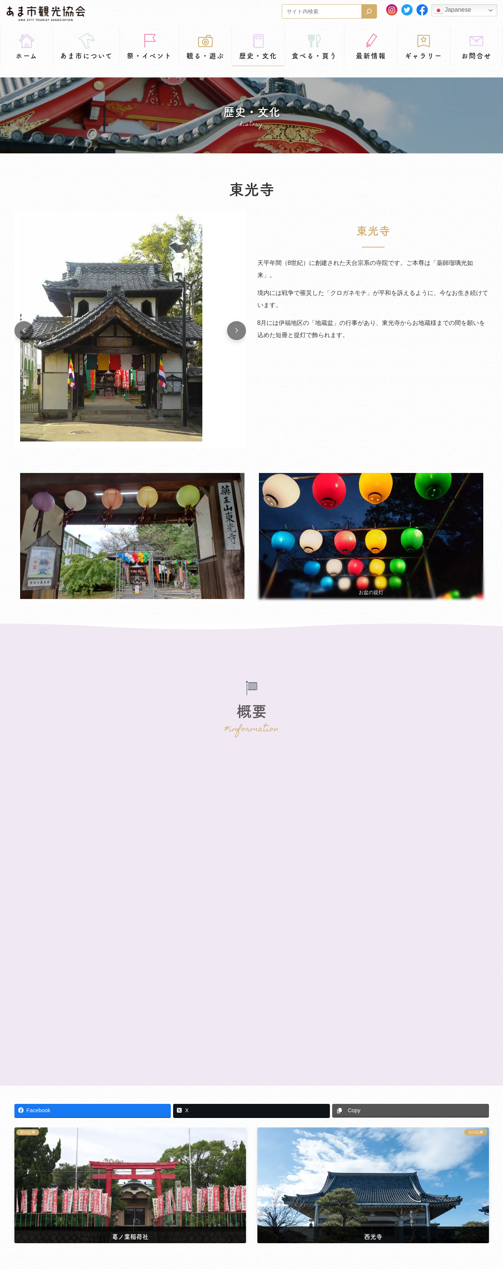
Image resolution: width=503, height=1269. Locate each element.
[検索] (369, 11)
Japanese (452, 10)
